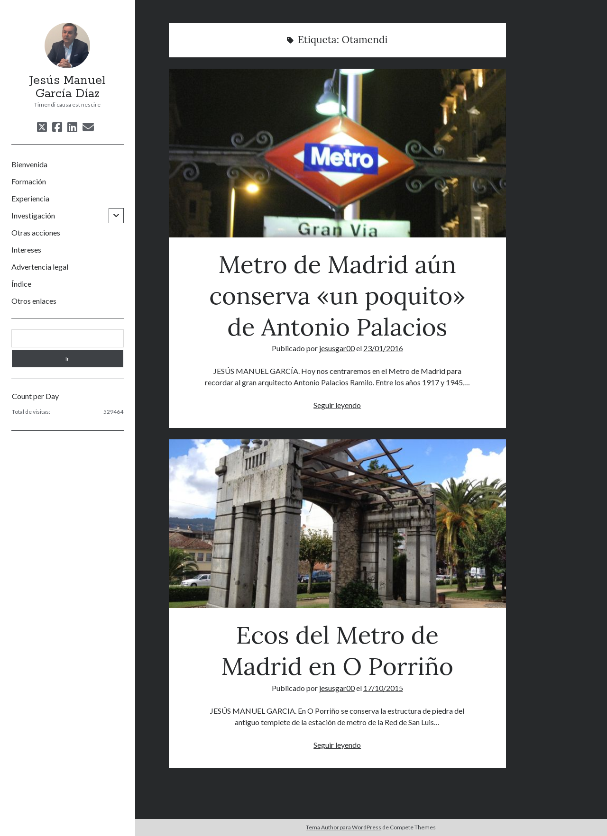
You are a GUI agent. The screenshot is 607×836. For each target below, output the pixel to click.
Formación (28, 181)
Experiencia (30, 198)
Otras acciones (35, 232)
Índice (21, 283)
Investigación (33, 215)
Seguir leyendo (337, 404)
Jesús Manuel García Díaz (67, 87)
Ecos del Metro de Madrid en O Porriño (337, 523)
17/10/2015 (383, 687)
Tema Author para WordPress (343, 827)
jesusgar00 (337, 348)
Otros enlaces (33, 300)
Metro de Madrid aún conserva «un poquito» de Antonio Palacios (337, 153)
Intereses (26, 249)
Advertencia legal (39, 266)
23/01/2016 (383, 348)
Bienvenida (29, 164)
